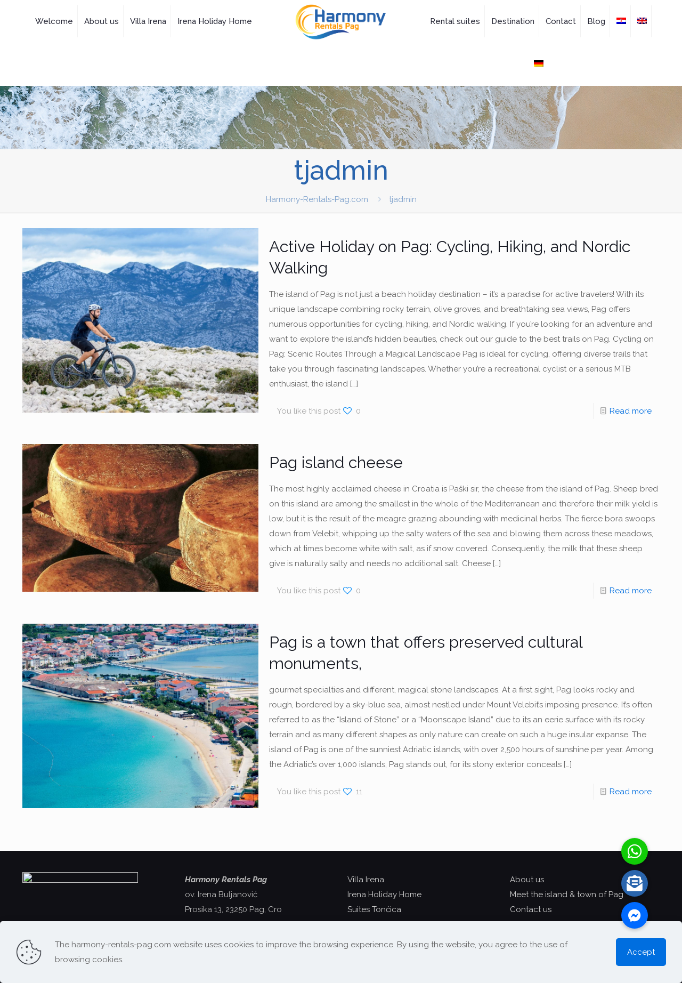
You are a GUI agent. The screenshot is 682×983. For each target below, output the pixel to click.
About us (527, 879)
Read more (631, 411)
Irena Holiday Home (384, 894)
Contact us (530, 909)
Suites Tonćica (374, 909)
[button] (634, 915)
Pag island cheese (336, 462)
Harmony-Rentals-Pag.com (317, 199)
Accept (641, 952)
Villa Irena (365, 879)
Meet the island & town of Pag (566, 894)
